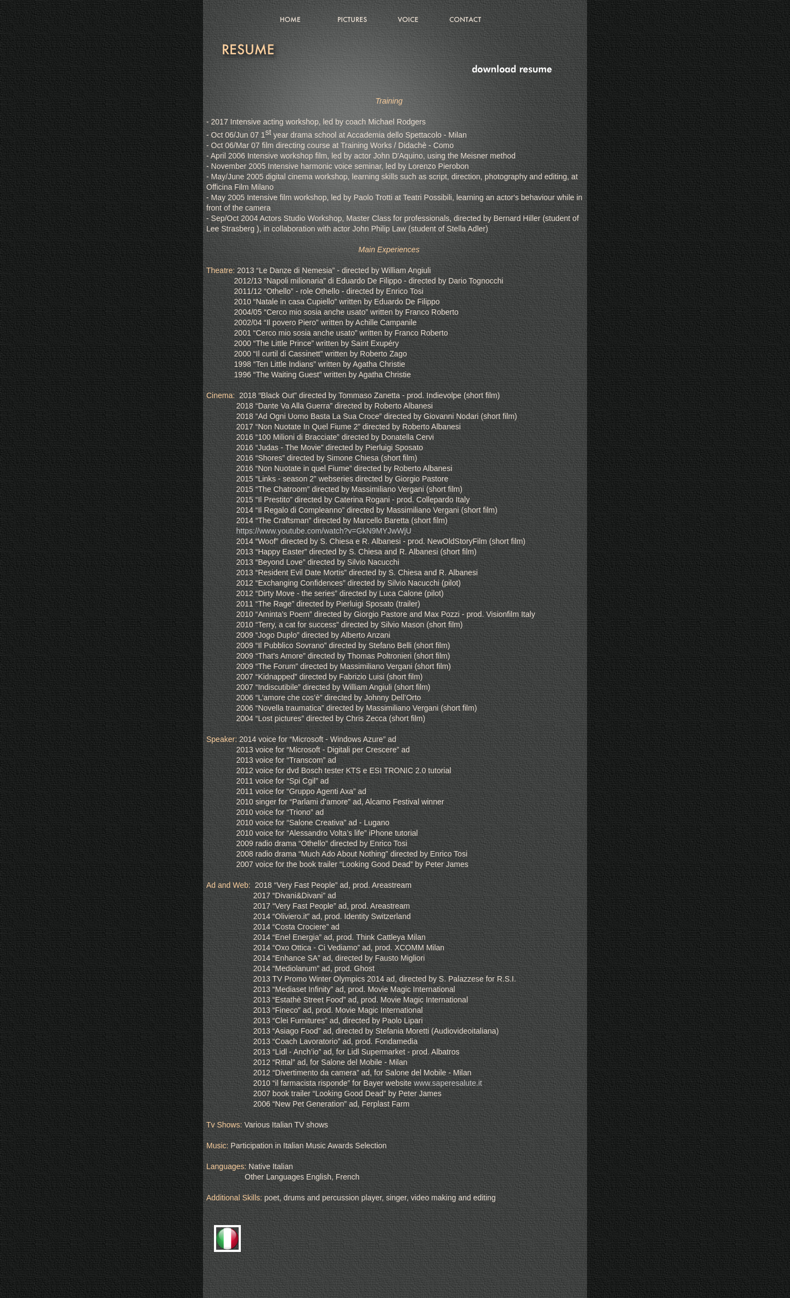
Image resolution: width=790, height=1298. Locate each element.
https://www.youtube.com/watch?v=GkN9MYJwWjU (323, 530)
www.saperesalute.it (448, 1083)
